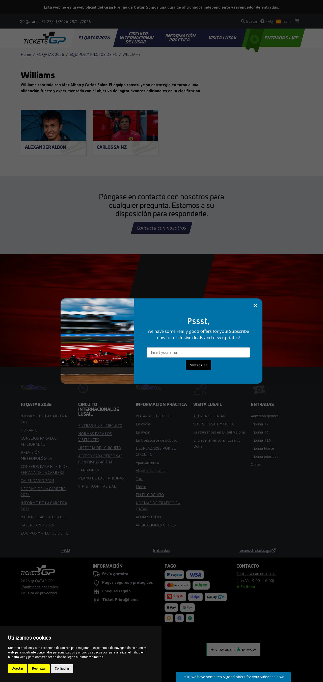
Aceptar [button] (17, 668)
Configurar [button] (62, 668)
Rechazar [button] (39, 668)
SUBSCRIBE (198, 365)
